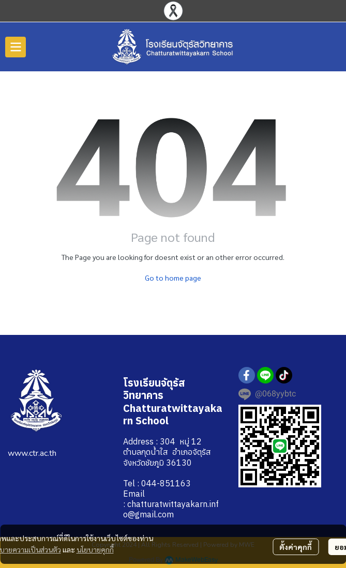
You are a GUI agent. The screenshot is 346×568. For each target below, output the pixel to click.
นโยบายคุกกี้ (95, 549)
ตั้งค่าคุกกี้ (295, 546)
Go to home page (173, 277)
